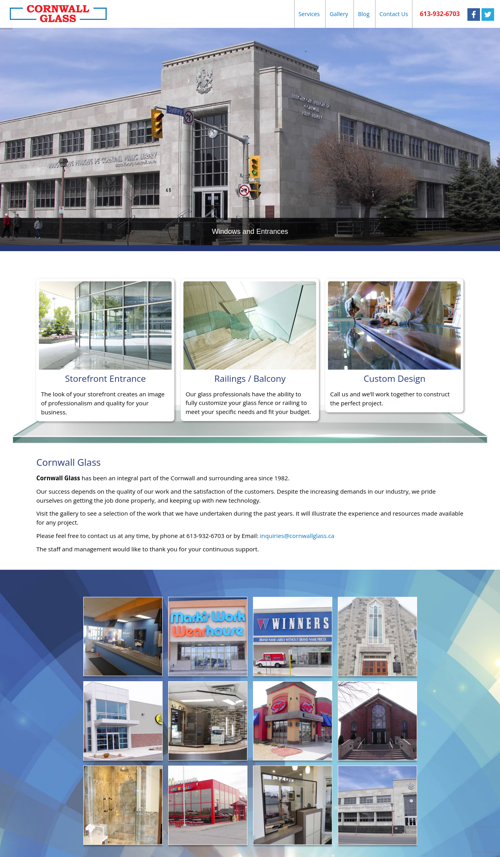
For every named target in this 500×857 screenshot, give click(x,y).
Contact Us (393, 14)
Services (309, 14)
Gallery (339, 14)
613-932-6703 (440, 13)
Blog (363, 14)
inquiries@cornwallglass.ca (297, 536)
